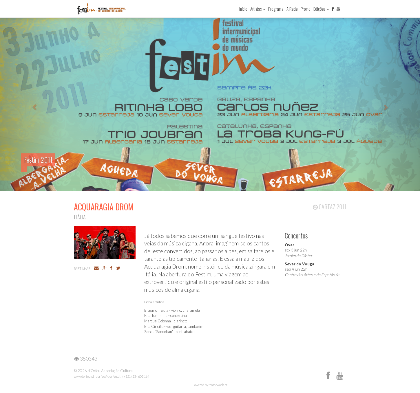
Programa (276, 8)
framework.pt (218, 385)
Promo (306, 8)
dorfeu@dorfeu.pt (108, 376)
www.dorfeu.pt (84, 376)
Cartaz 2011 (329, 206)
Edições (321, 8)
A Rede (292, 8)
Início (243, 8)
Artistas (257, 8)
